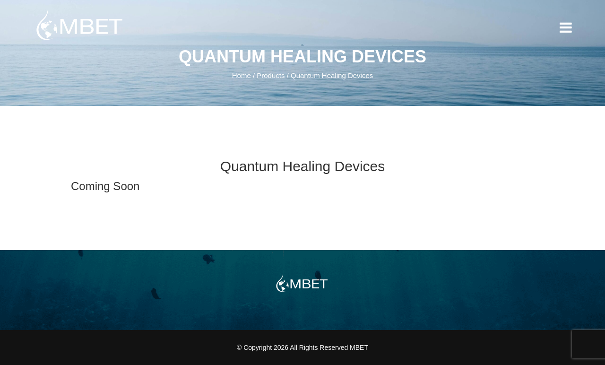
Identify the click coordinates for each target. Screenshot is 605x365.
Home (241, 75)
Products (271, 75)
